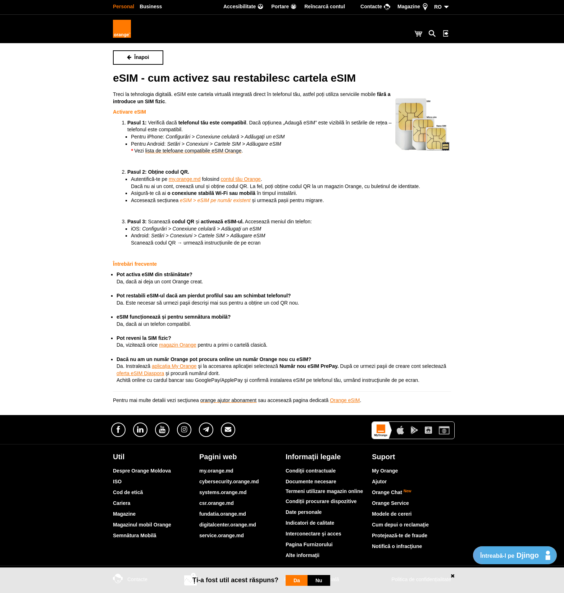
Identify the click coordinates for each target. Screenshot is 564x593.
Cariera (121, 503)
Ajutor (379, 481)
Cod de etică (128, 492)
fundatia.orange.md (222, 514)
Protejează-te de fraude (399, 535)
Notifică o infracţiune (397, 546)
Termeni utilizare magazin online (324, 491)
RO (438, 7)
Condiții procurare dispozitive (321, 501)
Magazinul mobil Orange (142, 525)
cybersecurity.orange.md (229, 481)
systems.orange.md (223, 492)
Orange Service (390, 503)
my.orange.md (216, 471)
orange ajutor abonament (228, 400)
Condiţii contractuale (311, 471)
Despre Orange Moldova (142, 471)
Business (151, 6)
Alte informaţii (302, 555)
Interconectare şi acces (313, 534)
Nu (318, 580)
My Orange (385, 471)
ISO (117, 481)
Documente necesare (311, 481)
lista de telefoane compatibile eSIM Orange (193, 151)
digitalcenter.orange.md (227, 525)
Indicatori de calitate (310, 523)
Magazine (124, 514)
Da (297, 580)
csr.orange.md (216, 503)
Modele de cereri (392, 514)
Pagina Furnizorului (309, 544)
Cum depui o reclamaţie (400, 525)
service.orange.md (221, 535)
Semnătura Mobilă (134, 535)
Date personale (304, 512)
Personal (123, 6)
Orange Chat (391, 492)
